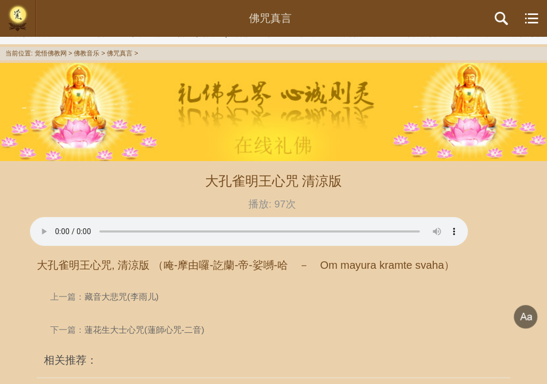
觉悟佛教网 (51, 53)
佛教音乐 (86, 53)
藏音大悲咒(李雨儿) (121, 296)
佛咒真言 (119, 53)
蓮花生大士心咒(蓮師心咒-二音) (144, 329)
